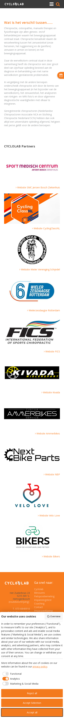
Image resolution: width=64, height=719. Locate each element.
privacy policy (40, 666)
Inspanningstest (43, 600)
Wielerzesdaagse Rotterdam (44, 310)
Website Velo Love (49, 515)
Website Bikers (52, 556)
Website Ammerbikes (48, 433)
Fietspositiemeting (44, 596)
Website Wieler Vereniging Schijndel (40, 269)
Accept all (32, 712)
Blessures (39, 592)
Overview (54, 616)
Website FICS (52, 351)
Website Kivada (51, 392)
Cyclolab (38, 589)
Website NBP (52, 474)
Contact (38, 607)
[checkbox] (11, 674)
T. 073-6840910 (21, 608)
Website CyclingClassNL (47, 228)
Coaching (39, 603)
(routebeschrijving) (19, 601)
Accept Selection (32, 702)
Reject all (32, 693)
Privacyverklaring (43, 610)
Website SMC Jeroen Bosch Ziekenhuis (38, 187)
